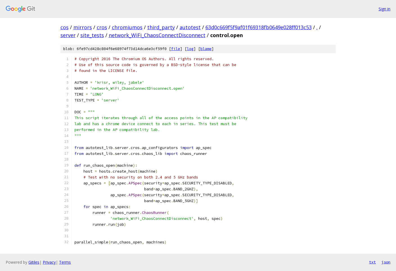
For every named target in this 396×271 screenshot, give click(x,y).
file (175, 48)
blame (206, 48)
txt (372, 262)
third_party (161, 27)
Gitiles (33, 262)
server (68, 35)
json (385, 262)
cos (64, 27)
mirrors (82, 27)
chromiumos (127, 27)
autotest (190, 27)
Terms (65, 262)
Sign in (384, 9)
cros (102, 27)
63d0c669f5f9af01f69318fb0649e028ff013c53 (258, 27)
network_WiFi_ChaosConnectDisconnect (157, 35)
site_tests (92, 35)
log (190, 48)
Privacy (49, 262)
